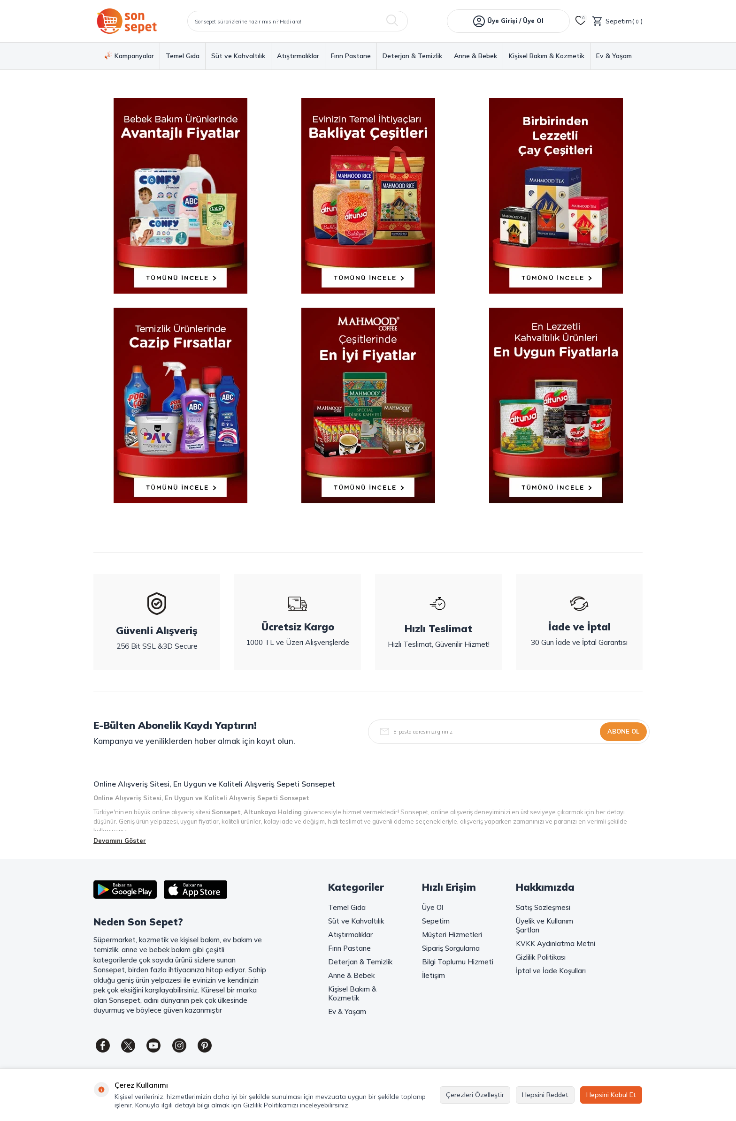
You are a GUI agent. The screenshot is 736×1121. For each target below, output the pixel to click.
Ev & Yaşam (614, 56)
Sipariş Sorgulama (451, 948)
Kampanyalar (129, 56)
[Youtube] (154, 1045)
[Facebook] (102, 1045)
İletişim (433, 975)
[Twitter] (128, 1045)
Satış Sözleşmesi (543, 907)
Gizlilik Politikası (541, 957)
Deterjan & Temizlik (412, 56)
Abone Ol (623, 731)
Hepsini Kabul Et (611, 1095)
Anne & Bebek (475, 56)
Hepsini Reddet (545, 1095)
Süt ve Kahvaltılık (238, 56)
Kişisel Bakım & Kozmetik (546, 56)
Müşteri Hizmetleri (452, 934)
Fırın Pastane (351, 56)
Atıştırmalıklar (298, 56)
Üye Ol (432, 907)
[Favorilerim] (580, 21)
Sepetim (436, 920)
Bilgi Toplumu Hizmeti (457, 961)
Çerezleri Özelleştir (475, 1095)
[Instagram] (180, 1045)
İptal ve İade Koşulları (551, 970)
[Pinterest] (206, 1045)
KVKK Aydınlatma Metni (555, 943)
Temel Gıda (182, 56)
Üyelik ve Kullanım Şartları (544, 925)
